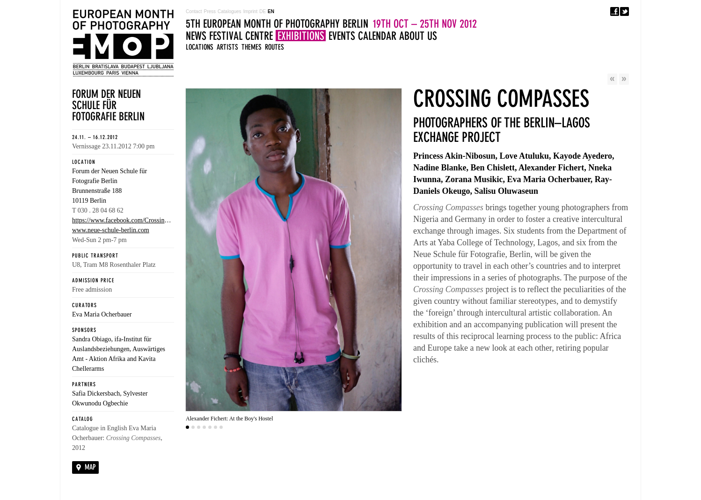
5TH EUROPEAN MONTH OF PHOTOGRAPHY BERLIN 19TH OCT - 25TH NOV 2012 (123, 43)
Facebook (614, 11)
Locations (199, 47)
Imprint (250, 11)
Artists (227, 47)
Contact (194, 11)
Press (210, 11)
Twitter (624, 11)
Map (90, 467)
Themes (251, 47)
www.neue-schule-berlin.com (110, 230)
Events (342, 36)
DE (262, 11)
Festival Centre (241, 36)
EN (271, 11)
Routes (274, 47)
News (196, 36)
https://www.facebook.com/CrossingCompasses (123, 220)
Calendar (377, 36)
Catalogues (229, 11)
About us (418, 36)
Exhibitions (300, 36)
